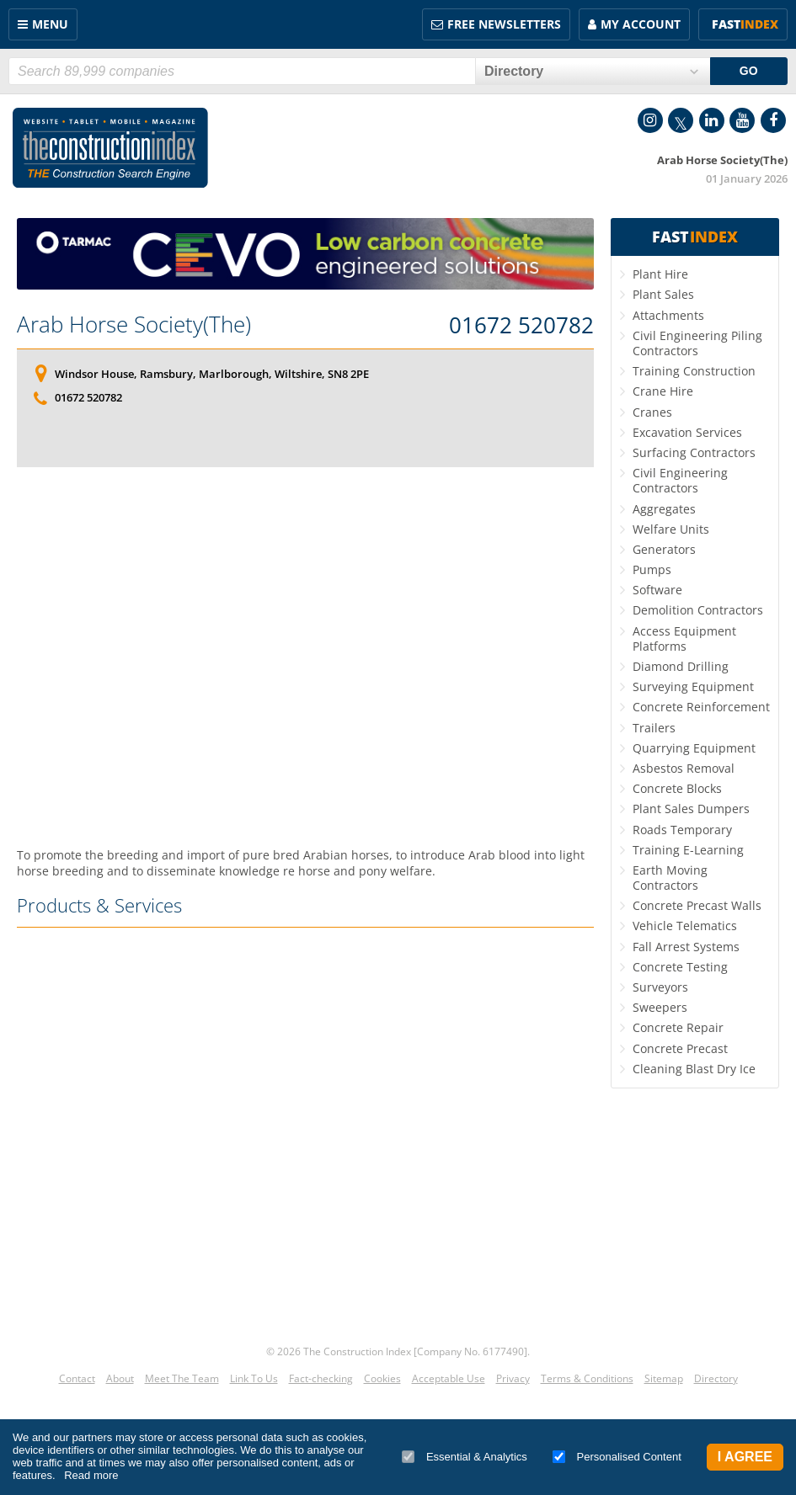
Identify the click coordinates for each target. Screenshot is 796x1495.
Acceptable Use (448, 1378)
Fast (745, 24)
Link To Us (254, 1378)
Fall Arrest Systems (686, 947)
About (120, 1378)
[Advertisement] (305, 657)
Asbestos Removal (684, 768)
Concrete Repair (678, 1027)
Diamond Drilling (681, 666)
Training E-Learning (688, 850)
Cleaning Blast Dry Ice (694, 1069)
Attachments (668, 315)
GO (749, 70)
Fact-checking (321, 1378)
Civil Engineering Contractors (680, 480)
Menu (50, 24)
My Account (641, 24)
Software (657, 590)
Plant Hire (660, 274)
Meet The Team (182, 1378)
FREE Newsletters (504, 24)
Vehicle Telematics (685, 926)
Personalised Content (617, 1456)
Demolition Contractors (698, 610)
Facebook (773, 120)
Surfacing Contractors (694, 452)
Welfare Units (671, 529)
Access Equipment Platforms (684, 638)
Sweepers (660, 1007)
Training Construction (694, 371)
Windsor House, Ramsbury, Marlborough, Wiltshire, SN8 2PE (212, 373)
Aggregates (664, 509)
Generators (664, 549)
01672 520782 (521, 325)
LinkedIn (711, 120)
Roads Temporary (682, 830)
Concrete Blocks (677, 788)
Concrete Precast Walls (697, 905)
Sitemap (663, 1378)
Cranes (652, 412)
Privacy (513, 1378)
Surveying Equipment (693, 686)
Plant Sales (663, 294)
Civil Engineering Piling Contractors (697, 343)
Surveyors (660, 987)
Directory (716, 1378)
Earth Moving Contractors (670, 877)
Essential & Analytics (464, 1456)
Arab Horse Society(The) (134, 324)
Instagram (650, 120)
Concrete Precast (680, 1048)
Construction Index (110, 148)
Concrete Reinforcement (701, 707)
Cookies (382, 1378)
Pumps (652, 569)
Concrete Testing (680, 967)
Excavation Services (687, 432)
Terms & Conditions (587, 1378)
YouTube (742, 120)
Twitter (680, 120)
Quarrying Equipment (694, 748)
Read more (91, 1475)
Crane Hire (663, 391)
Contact (77, 1378)
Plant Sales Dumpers (691, 809)
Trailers (654, 728)
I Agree (745, 1457)
